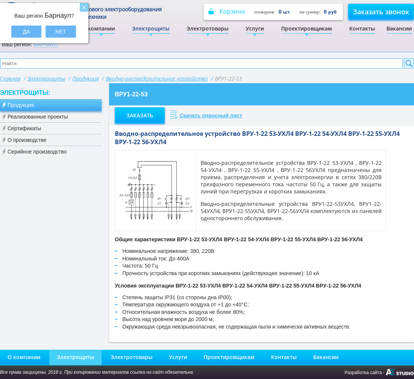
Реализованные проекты (38, 117)
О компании (98, 28)
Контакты (362, 28)
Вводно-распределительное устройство (157, 78)
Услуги (255, 28)
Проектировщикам (306, 28)
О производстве (27, 140)
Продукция (85, 78)
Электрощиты (150, 28)
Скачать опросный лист (211, 116)
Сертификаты (24, 128)
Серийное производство (37, 152)
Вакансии (399, 28)
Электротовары (207, 28)
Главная (10, 78)
